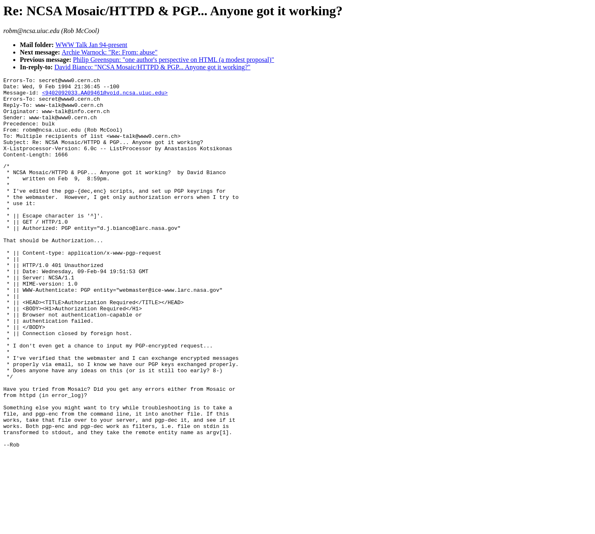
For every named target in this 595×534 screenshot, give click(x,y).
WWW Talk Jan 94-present (91, 44)
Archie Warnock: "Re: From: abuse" (109, 52)
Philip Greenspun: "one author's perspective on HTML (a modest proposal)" (173, 59)
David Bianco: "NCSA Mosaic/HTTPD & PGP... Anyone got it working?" (152, 67)
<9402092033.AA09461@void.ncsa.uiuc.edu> (105, 96)
